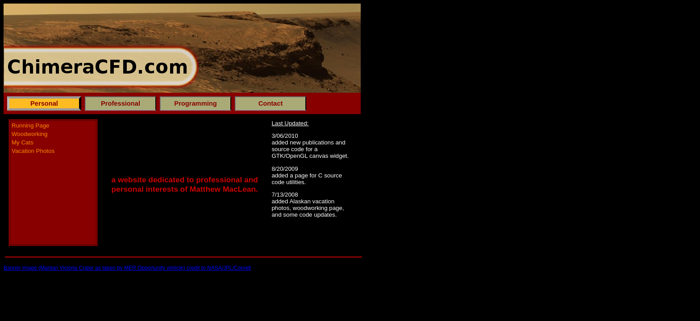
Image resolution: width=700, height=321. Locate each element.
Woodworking (30, 134)
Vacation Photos (33, 151)
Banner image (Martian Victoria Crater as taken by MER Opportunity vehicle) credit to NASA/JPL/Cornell (127, 268)
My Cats (22, 142)
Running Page (30, 125)
